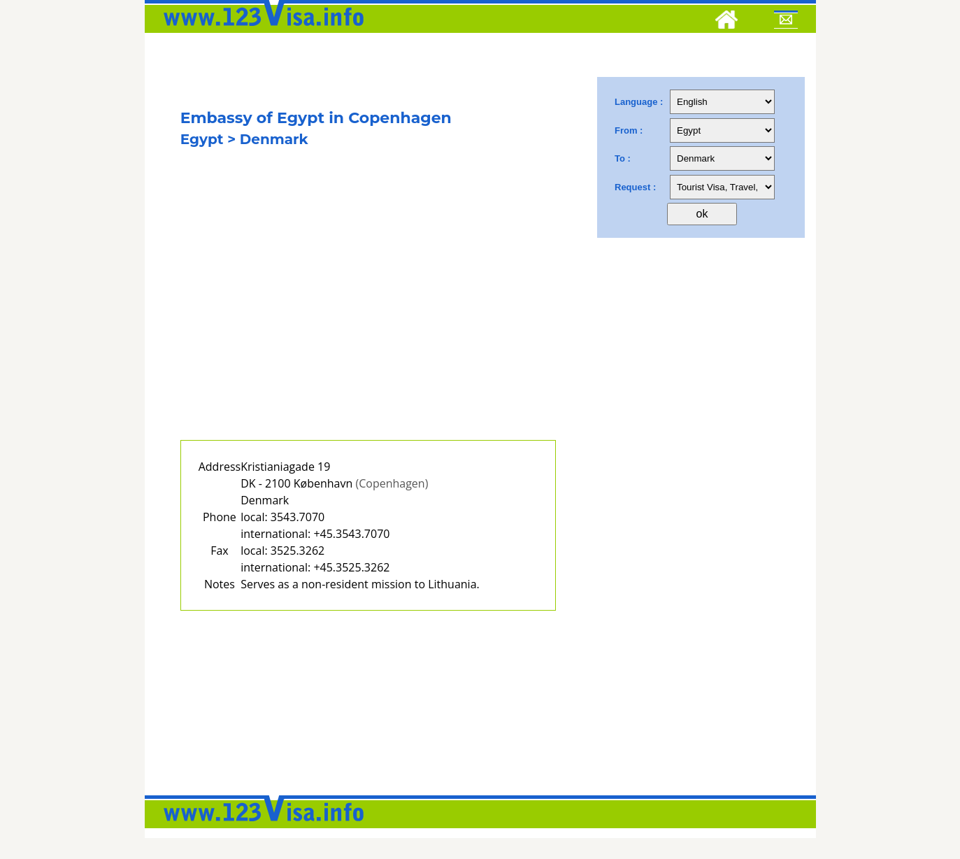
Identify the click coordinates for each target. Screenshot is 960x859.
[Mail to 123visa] (786, 21)
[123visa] (260, 30)
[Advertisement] (368, 313)
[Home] (726, 21)
